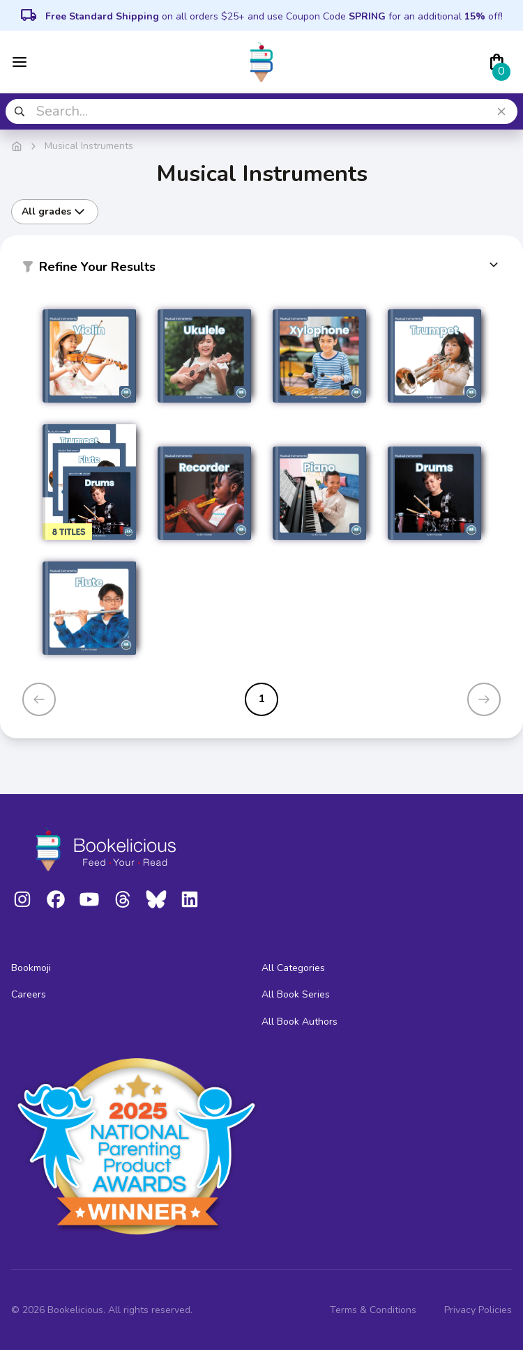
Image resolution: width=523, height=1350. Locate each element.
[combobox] (261, 111)
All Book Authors (300, 1021)
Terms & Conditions (373, 1310)
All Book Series (296, 994)
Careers (28, 994)
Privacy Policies (478, 1310)
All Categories (293, 968)
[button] (261, 269)
